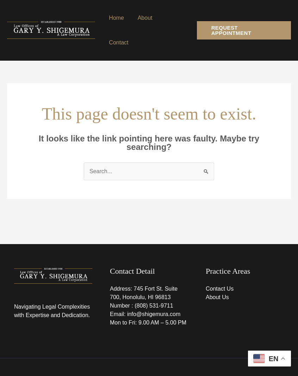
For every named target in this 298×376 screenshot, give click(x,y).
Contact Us (220, 264)
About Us (217, 272)
